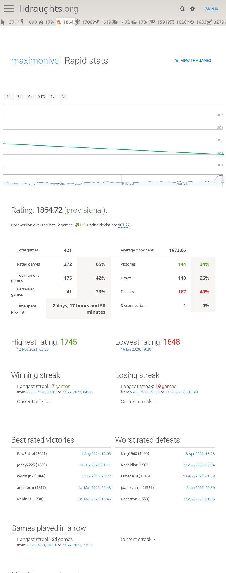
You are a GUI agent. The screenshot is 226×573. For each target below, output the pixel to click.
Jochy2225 (26, 464)
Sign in (211, 9)
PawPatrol (26, 453)
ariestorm (25, 487)
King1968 (129, 453)
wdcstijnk (25, 476)
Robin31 (24, 498)
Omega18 (129, 476)
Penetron (129, 498)
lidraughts (49, 8)
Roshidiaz (129, 464)
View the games (196, 60)
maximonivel (36, 60)
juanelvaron (131, 487)
